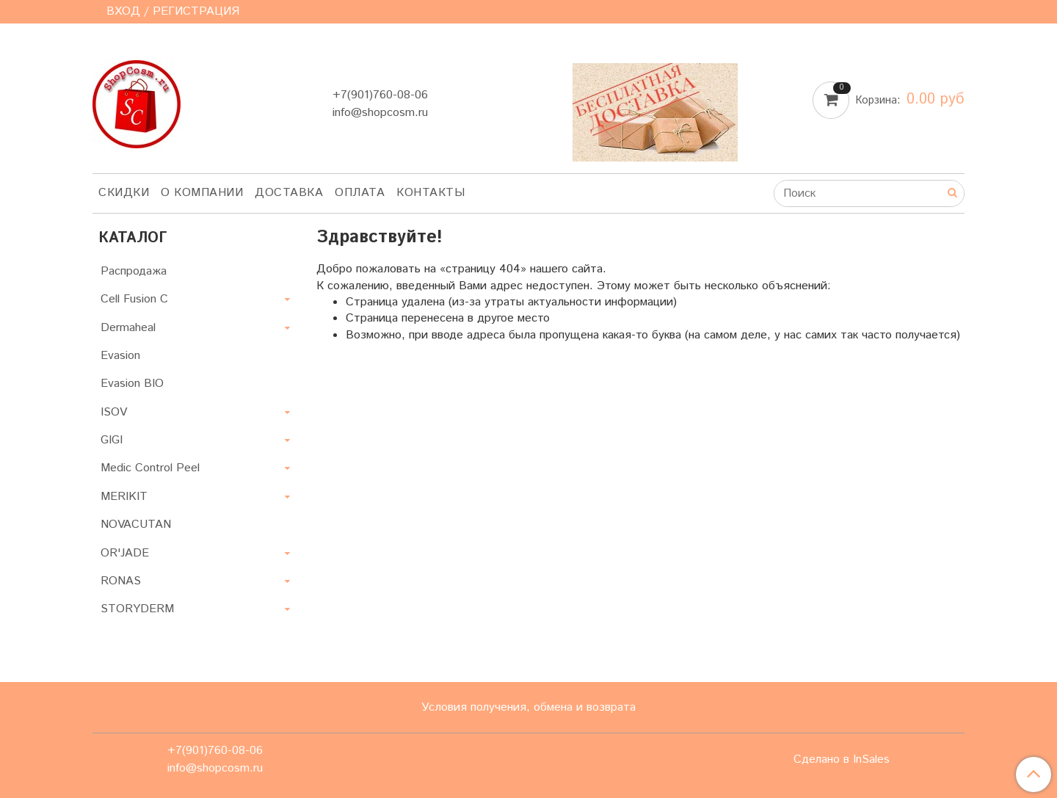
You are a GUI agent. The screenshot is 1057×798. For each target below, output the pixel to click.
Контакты (430, 192)
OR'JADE (125, 553)
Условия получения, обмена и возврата (528, 707)
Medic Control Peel (150, 468)
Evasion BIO (132, 383)
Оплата (360, 192)
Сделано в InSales (841, 760)
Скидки (123, 192)
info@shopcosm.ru (380, 112)
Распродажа (134, 271)
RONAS (121, 581)
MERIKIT (124, 496)
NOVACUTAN (136, 524)
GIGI (112, 440)
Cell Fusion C (134, 299)
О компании (202, 192)
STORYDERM (137, 609)
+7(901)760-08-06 (380, 95)
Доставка (289, 192)
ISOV (114, 412)
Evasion (120, 355)
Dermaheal (128, 327)
